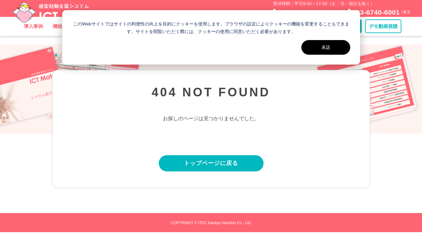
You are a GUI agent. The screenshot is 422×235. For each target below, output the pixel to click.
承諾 (325, 47)
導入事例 (33, 35)
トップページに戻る (211, 164)
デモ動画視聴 (383, 35)
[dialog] (211, 37)
